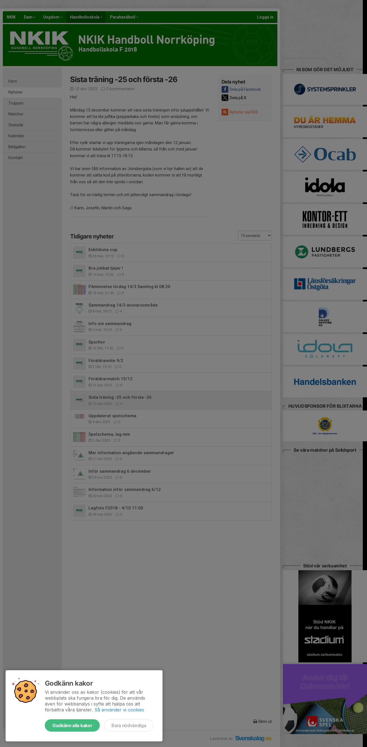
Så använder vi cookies (119, 710)
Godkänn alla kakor (72, 725)
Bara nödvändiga (129, 725)
